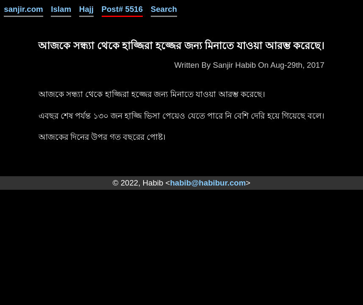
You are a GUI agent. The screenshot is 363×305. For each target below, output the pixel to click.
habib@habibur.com (208, 182)
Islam (61, 9)
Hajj (86, 9)
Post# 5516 (122, 9)
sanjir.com (23, 9)
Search (164, 9)
